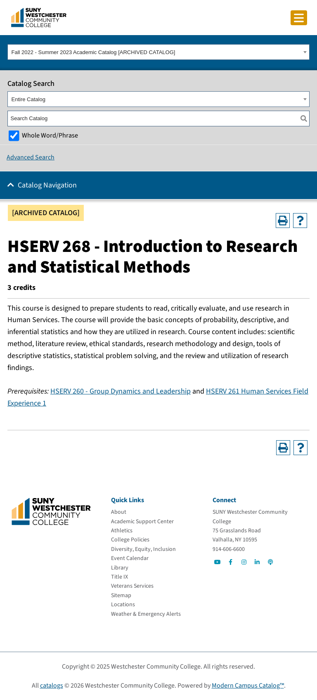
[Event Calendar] (130, 558)
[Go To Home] (39, 16)
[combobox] (158, 52)
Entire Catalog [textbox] (28, 99)
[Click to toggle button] (299, 17)
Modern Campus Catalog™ (248, 685)
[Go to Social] (217, 562)
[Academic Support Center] (142, 521)
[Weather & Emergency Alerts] (146, 614)
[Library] (119, 568)
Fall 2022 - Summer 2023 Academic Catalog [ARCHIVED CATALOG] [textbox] (93, 52)
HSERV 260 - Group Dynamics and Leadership (120, 391)
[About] (118, 512)
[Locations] (123, 604)
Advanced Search (30, 157)
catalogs (51, 685)
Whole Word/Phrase (50, 135)
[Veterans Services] (132, 586)
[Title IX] (119, 577)
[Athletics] (121, 531)
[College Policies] (130, 540)
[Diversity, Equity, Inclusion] (143, 549)
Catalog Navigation (47, 185)
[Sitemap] (121, 595)
